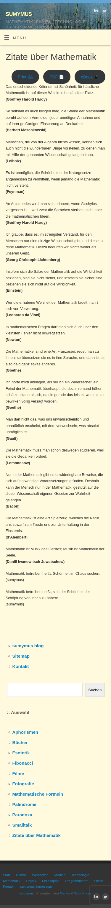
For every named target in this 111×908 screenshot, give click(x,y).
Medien (59, 875)
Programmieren (77, 881)
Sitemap (21, 656)
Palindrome (24, 804)
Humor (21, 875)
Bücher (20, 742)
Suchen (95, 690)
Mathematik (11, 881)
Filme (18, 773)
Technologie (80, 875)
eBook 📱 (90, 77)
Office (98, 881)
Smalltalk (22, 824)
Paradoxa (22, 814)
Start (6, 875)
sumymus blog (28, 645)
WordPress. (83, 893)
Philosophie (50, 881)
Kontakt (20, 666)
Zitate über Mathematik (36, 835)
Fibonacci (22, 763)
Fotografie (23, 783)
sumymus (19, 13)
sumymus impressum (36, 886)
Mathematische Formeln (37, 794)
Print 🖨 (25, 77)
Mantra (65, 893)
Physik (31, 881)
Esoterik (21, 752)
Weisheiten (40, 875)
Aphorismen (25, 732)
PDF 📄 (56, 77)
